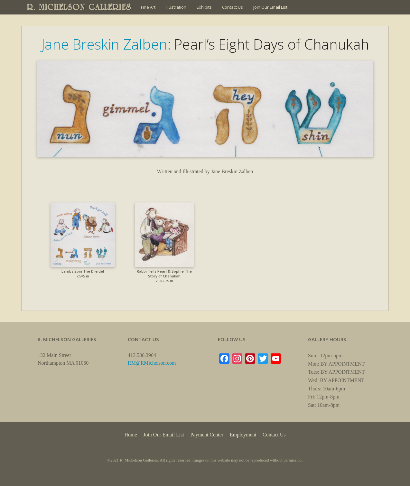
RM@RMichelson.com (152, 363)
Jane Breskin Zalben (104, 44)
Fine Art (148, 7)
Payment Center (206, 434)
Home (130, 434)
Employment (243, 434)
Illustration (176, 7)
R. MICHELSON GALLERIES (79, 7)
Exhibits (204, 7)
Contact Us (232, 7)
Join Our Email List (270, 7)
